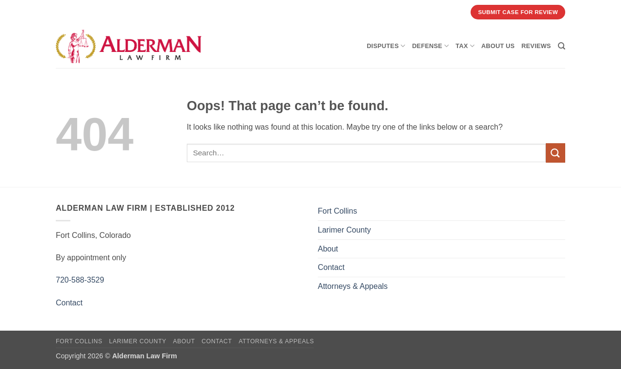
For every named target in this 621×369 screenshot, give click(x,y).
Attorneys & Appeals (353, 286)
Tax (465, 45)
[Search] (561, 46)
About (328, 249)
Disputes (386, 45)
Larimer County (344, 230)
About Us (498, 46)
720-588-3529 (80, 280)
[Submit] (555, 152)
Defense (430, 45)
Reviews (536, 46)
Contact (69, 303)
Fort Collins (337, 211)
